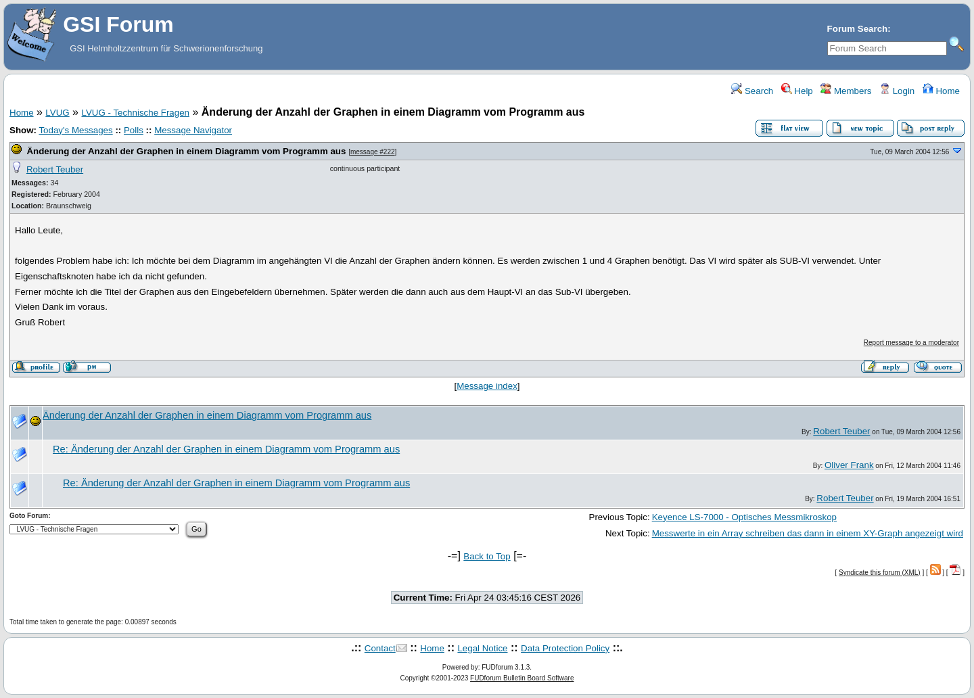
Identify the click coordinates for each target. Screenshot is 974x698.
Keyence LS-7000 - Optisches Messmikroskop (744, 517)
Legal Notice (482, 648)
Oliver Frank (849, 465)
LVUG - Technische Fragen (135, 113)
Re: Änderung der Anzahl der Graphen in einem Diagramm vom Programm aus (226, 449)
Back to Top (486, 556)
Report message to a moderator (911, 342)
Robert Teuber (54, 169)
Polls (133, 130)
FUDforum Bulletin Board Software (522, 678)
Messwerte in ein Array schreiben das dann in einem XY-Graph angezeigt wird (807, 533)
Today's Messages (75, 130)
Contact (380, 648)
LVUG (57, 113)
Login (896, 91)
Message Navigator (193, 130)
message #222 (372, 152)
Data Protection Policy (565, 648)
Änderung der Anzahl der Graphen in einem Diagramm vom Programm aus (186, 151)
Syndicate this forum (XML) (880, 572)
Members (845, 91)
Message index (487, 386)
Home (941, 91)
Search (752, 91)
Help (797, 91)
